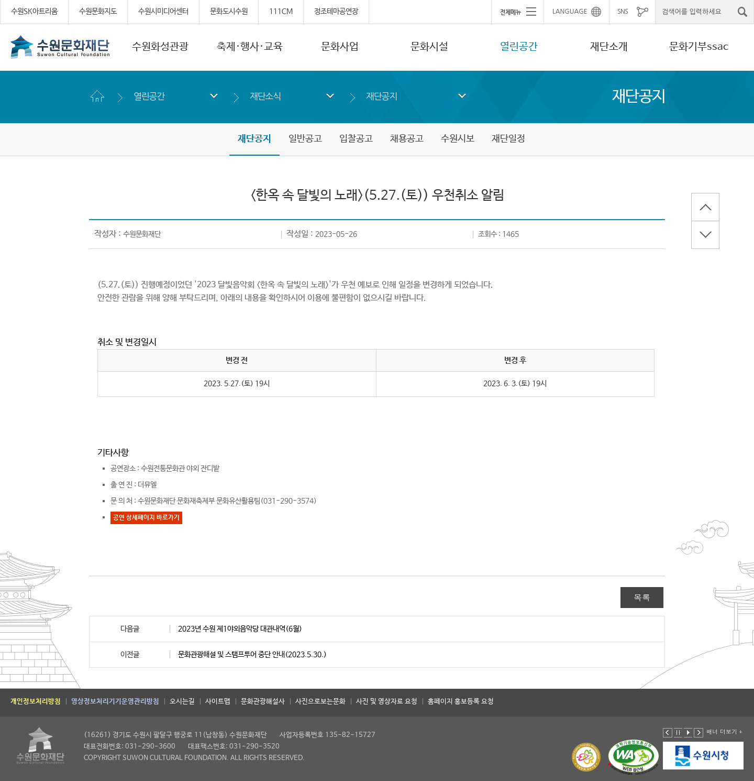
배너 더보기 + (724, 731)
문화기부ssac (698, 47)
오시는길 (182, 702)
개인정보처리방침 (35, 702)
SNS (622, 11)
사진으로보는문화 (320, 702)
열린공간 (519, 47)
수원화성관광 (160, 47)
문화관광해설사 (263, 702)
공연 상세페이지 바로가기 (146, 518)
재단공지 (381, 96)
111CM (281, 11)
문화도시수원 (229, 11)
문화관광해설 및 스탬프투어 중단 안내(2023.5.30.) (252, 654)
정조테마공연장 (336, 11)
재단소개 (609, 47)
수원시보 (457, 139)
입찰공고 (356, 139)
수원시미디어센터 (163, 11)
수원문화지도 (98, 11)
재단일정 (508, 139)
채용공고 (407, 139)
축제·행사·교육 (250, 47)
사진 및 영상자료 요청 (386, 702)
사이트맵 (217, 702)
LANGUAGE (569, 11)
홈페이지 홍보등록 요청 (461, 702)
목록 (642, 597)
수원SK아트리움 (34, 11)
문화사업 (340, 47)
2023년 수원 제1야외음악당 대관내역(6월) (240, 629)
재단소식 (265, 96)
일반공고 (305, 139)
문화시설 (429, 47)
